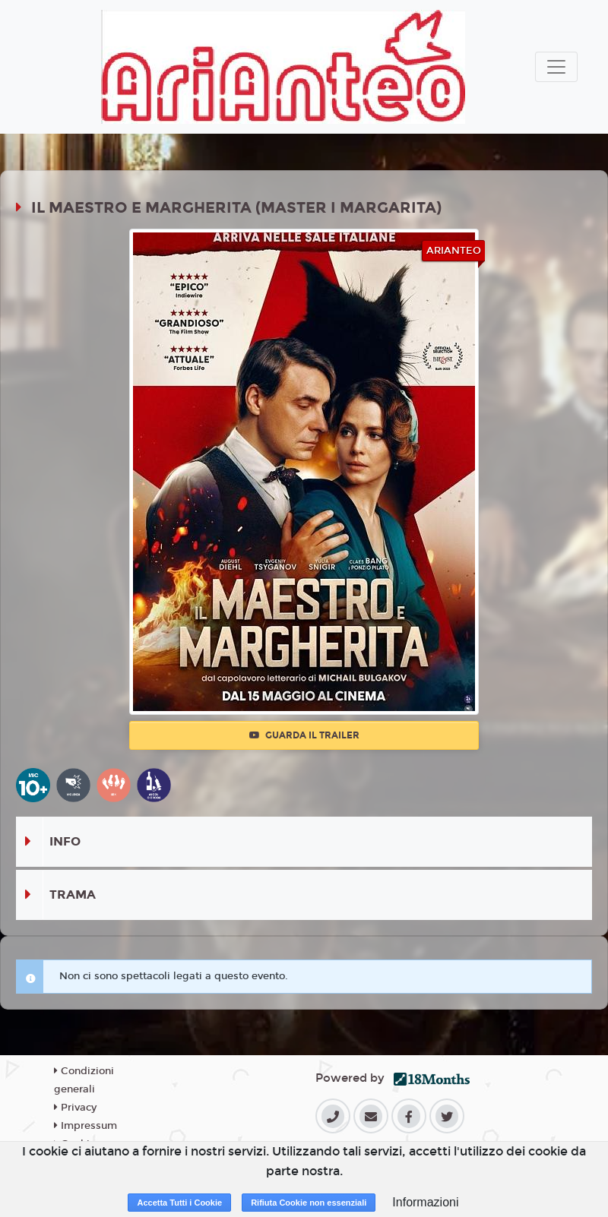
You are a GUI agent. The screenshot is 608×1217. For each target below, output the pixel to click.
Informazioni (425, 1202)
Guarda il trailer (304, 735)
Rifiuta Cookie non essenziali (308, 1202)
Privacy (75, 1108)
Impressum (85, 1126)
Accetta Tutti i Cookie (179, 1202)
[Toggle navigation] (556, 67)
